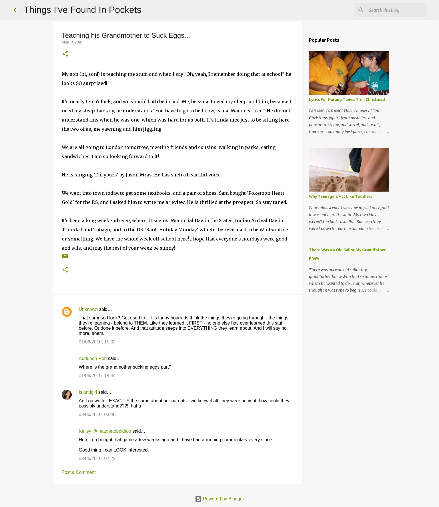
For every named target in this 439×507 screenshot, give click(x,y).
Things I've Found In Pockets (82, 10)
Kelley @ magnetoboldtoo (105, 431)
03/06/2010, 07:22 (97, 458)
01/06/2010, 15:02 (97, 341)
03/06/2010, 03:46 (97, 414)
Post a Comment (79, 472)
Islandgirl (88, 392)
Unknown (88, 309)
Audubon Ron (93, 358)
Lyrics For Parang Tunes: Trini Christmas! (347, 99)
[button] (65, 54)
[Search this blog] (397, 10)
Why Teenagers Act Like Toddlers (340, 196)
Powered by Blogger (219, 498)
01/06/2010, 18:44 (97, 375)
